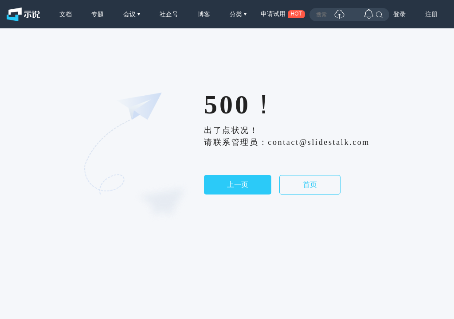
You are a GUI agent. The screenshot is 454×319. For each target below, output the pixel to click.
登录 (399, 14)
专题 (97, 14)
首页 (310, 184)
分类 (237, 14)
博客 (204, 14)
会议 (130, 14)
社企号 (169, 14)
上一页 (237, 184)
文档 (65, 14)
